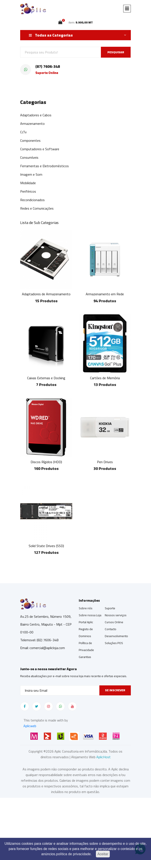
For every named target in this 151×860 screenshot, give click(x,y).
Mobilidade (28, 183)
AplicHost (103, 757)
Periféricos (28, 191)
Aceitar (102, 854)
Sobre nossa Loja (90, 615)
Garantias (85, 657)
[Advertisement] (75, 828)
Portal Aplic (86, 622)
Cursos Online (114, 622)
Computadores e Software (39, 149)
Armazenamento (32, 123)
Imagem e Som (31, 174)
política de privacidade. (74, 854)
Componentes (30, 140)
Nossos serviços (115, 615)
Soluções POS (114, 643)
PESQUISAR (115, 52)
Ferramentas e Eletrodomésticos (44, 166)
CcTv (23, 132)
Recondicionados (32, 200)
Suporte (110, 608)
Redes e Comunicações (37, 208)
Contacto (110, 629)
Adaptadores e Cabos (35, 115)
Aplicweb (29, 726)
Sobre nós (85, 608)
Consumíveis (29, 157)
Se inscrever (115, 690)
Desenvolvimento (116, 636)
